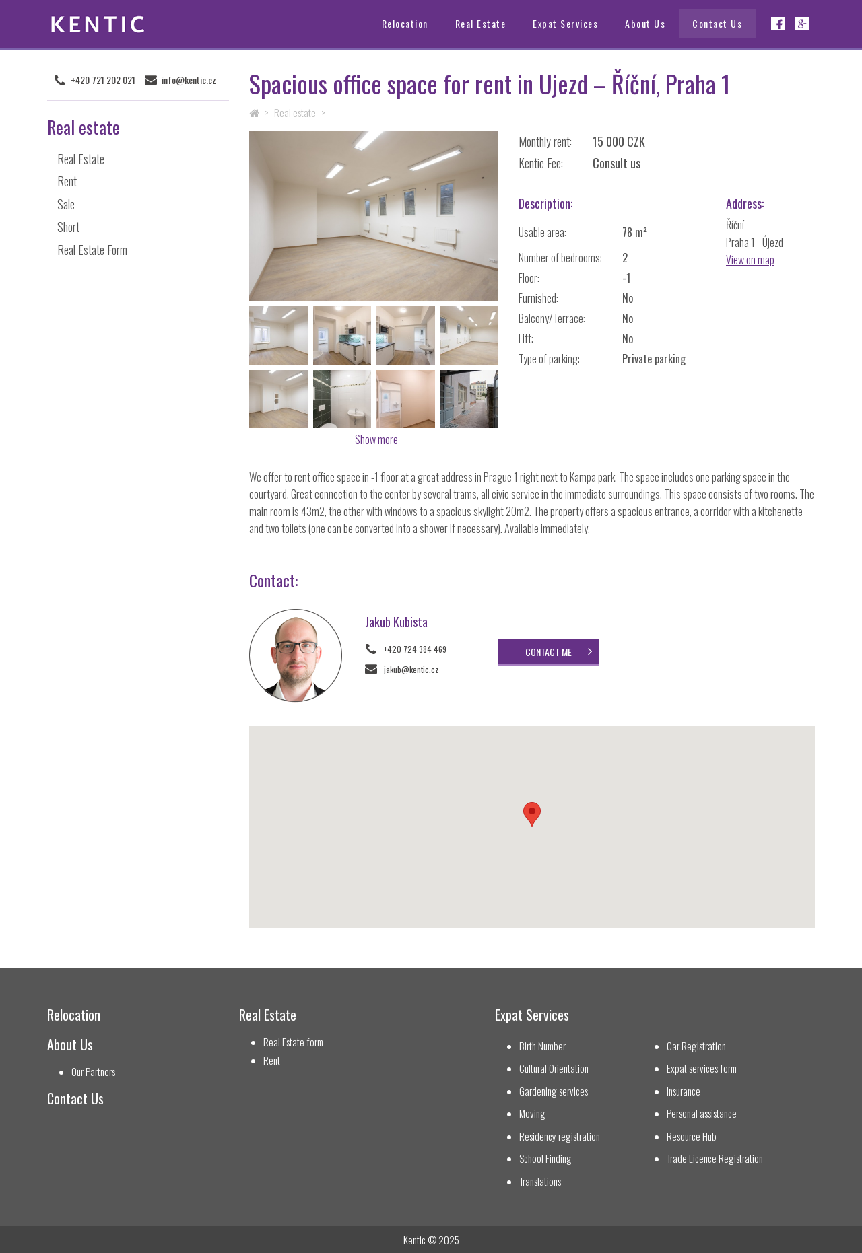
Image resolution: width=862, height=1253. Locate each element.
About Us (645, 23)
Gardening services (553, 1091)
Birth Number (542, 1046)
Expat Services (565, 23)
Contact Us (717, 23)
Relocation (405, 23)
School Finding (545, 1158)
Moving (532, 1113)
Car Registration (696, 1046)
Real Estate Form (92, 249)
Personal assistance (702, 1113)
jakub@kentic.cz (411, 669)
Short (68, 227)
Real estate (295, 112)
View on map (750, 260)
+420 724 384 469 (415, 649)
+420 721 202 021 (103, 80)
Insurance (683, 1091)
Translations (540, 1181)
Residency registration (559, 1136)
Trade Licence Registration (715, 1158)
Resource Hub (692, 1136)
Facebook (778, 23)
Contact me (548, 652)
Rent (67, 181)
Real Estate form (293, 1042)
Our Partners (93, 1072)
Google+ (802, 23)
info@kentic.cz (189, 80)
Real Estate (480, 23)
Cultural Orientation (554, 1068)
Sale (66, 204)
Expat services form (702, 1068)
